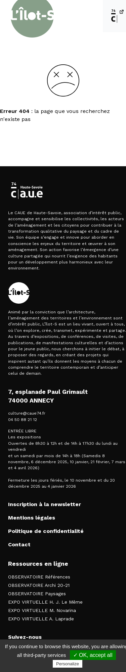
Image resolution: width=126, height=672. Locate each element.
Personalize (67, 663)
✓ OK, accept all (93, 655)
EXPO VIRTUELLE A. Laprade (41, 618)
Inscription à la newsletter (44, 504)
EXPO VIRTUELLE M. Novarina (42, 610)
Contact (19, 544)
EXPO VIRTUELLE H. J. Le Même (45, 602)
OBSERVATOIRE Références (39, 576)
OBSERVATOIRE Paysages (37, 593)
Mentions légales (31, 517)
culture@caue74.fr (26, 413)
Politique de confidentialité (46, 531)
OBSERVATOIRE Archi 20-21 (39, 585)
